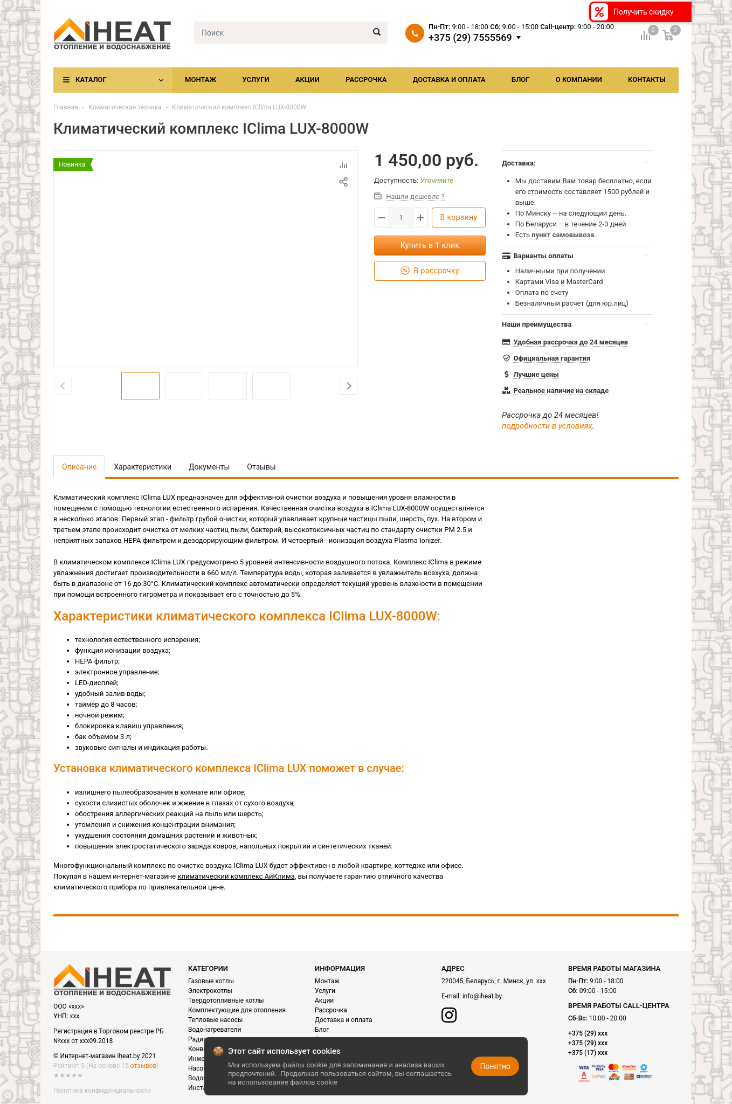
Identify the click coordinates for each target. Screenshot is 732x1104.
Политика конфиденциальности (102, 1090)
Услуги (255, 79)
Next (348, 386)
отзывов (143, 1066)
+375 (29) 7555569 (470, 37)
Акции (307, 79)
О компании (579, 79)
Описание (79, 467)
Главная (65, 107)
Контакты (647, 79)
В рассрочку (429, 270)
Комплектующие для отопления (237, 1010)
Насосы (200, 1068)
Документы (209, 467)
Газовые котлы (211, 981)
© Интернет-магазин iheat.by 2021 (104, 1056)
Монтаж (200, 79)
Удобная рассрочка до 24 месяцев (570, 342)
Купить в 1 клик (430, 245)
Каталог (91, 79)
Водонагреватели (214, 1029)
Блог (521, 79)
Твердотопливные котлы (226, 1000)
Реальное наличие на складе (561, 391)
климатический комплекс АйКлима (235, 876)
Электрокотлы (210, 991)
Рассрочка (366, 79)
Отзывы (261, 467)
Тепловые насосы (215, 1020)
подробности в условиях (547, 426)
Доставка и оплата (449, 79)
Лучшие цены (535, 374)
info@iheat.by (482, 996)
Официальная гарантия (551, 358)
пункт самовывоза (562, 235)
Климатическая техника (125, 107)
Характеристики (142, 467)
